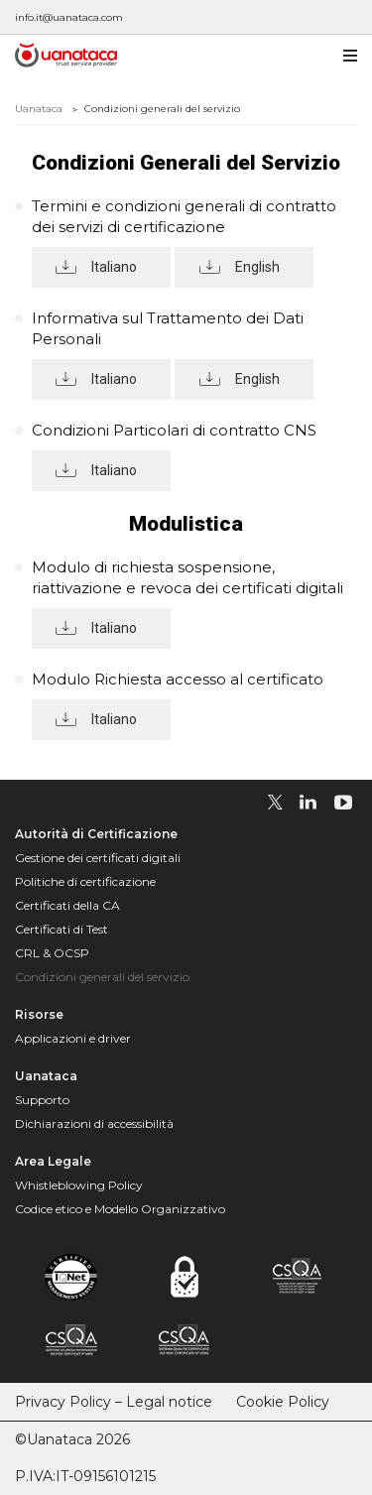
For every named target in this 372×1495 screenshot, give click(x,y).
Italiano (114, 267)
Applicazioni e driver (73, 1038)
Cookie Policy (282, 1402)
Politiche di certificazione (85, 881)
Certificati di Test (61, 929)
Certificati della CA (67, 905)
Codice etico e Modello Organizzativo (120, 1208)
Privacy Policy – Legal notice (113, 1402)
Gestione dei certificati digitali (98, 857)
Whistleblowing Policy (79, 1185)
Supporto (42, 1099)
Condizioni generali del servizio (102, 976)
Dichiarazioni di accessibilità (94, 1123)
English (257, 267)
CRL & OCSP (52, 952)
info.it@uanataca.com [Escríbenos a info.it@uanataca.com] (69, 17)
